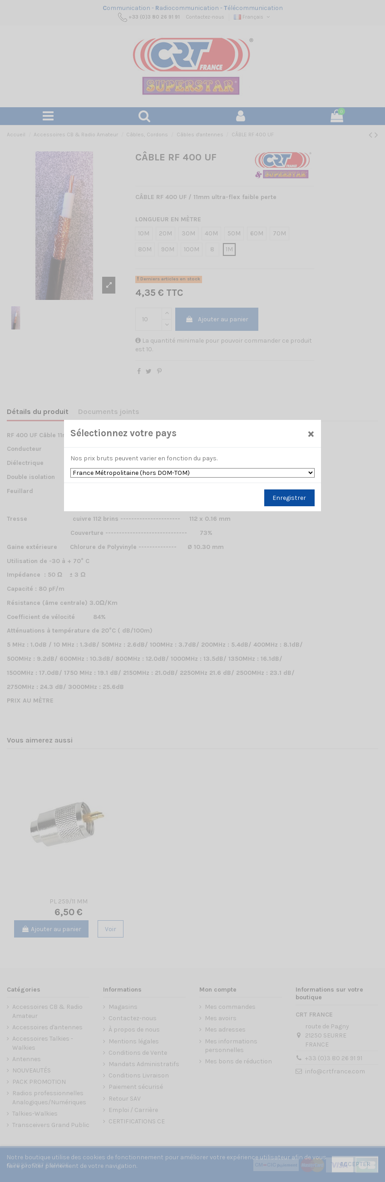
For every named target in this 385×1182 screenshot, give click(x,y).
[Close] (311, 433)
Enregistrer (289, 498)
